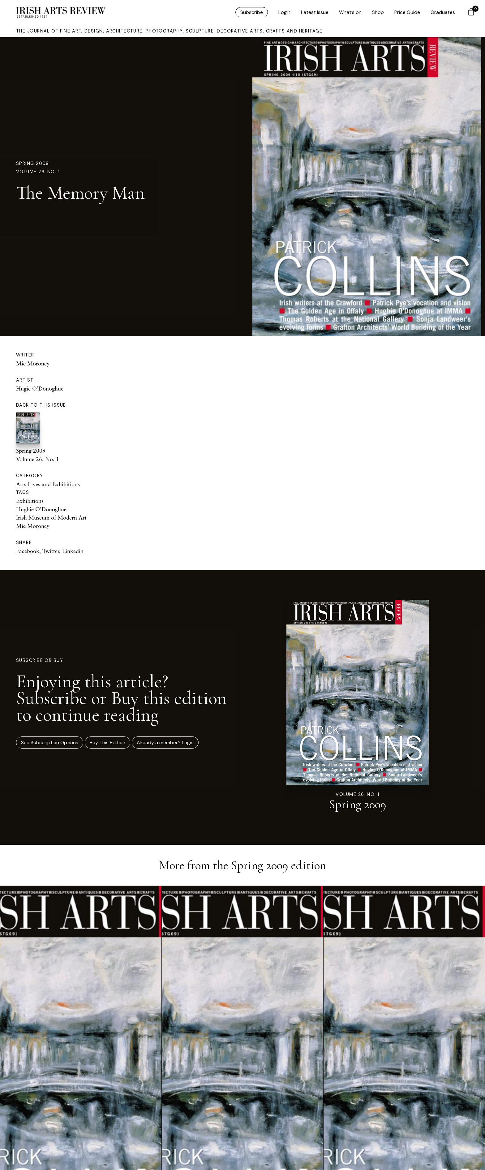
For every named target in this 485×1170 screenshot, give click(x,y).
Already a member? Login (165, 742)
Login (284, 12)
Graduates (443, 12)
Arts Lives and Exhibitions (48, 484)
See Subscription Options (49, 742)
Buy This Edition (107, 742)
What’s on (350, 12)
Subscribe (251, 12)
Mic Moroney (32, 363)
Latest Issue (314, 12)
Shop (378, 12)
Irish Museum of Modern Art (51, 517)
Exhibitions (30, 500)
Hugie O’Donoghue (39, 388)
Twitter (50, 550)
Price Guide (407, 12)
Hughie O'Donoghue (41, 509)
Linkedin (73, 550)
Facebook (27, 550)
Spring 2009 (32, 163)
